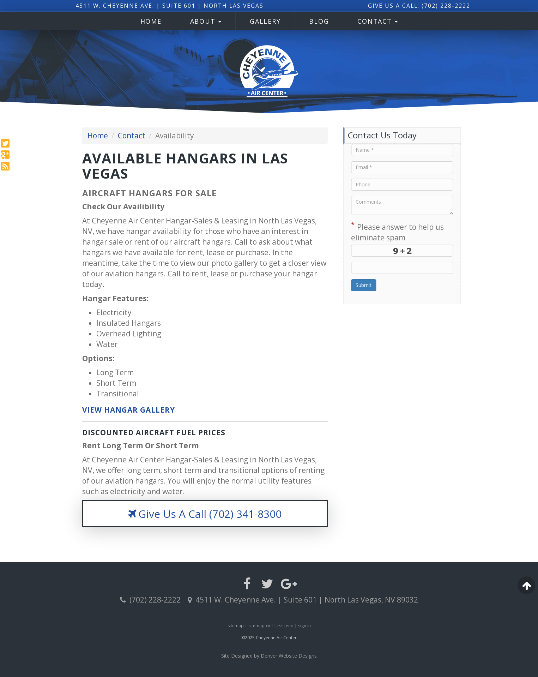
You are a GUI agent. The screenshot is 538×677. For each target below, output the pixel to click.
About (206, 21)
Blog (319, 21)
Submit (377, 285)
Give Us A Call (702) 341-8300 (205, 514)
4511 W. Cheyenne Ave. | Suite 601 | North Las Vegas (166, 6)
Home (151, 21)
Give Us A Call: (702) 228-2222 (413, 6)
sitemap (236, 626)
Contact (377, 21)
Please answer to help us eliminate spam (410, 231)
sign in (304, 626)
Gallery (265, 21)
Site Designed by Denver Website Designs (269, 655)
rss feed (285, 626)
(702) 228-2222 (150, 600)
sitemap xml (260, 626)
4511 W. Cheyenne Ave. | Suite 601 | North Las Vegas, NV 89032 (303, 600)
